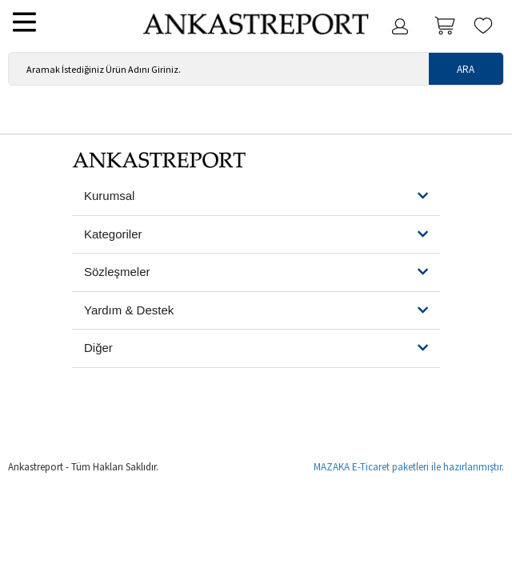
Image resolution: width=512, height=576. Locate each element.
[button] (256, 196)
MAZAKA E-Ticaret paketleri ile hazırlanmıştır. (409, 467)
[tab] (256, 197)
